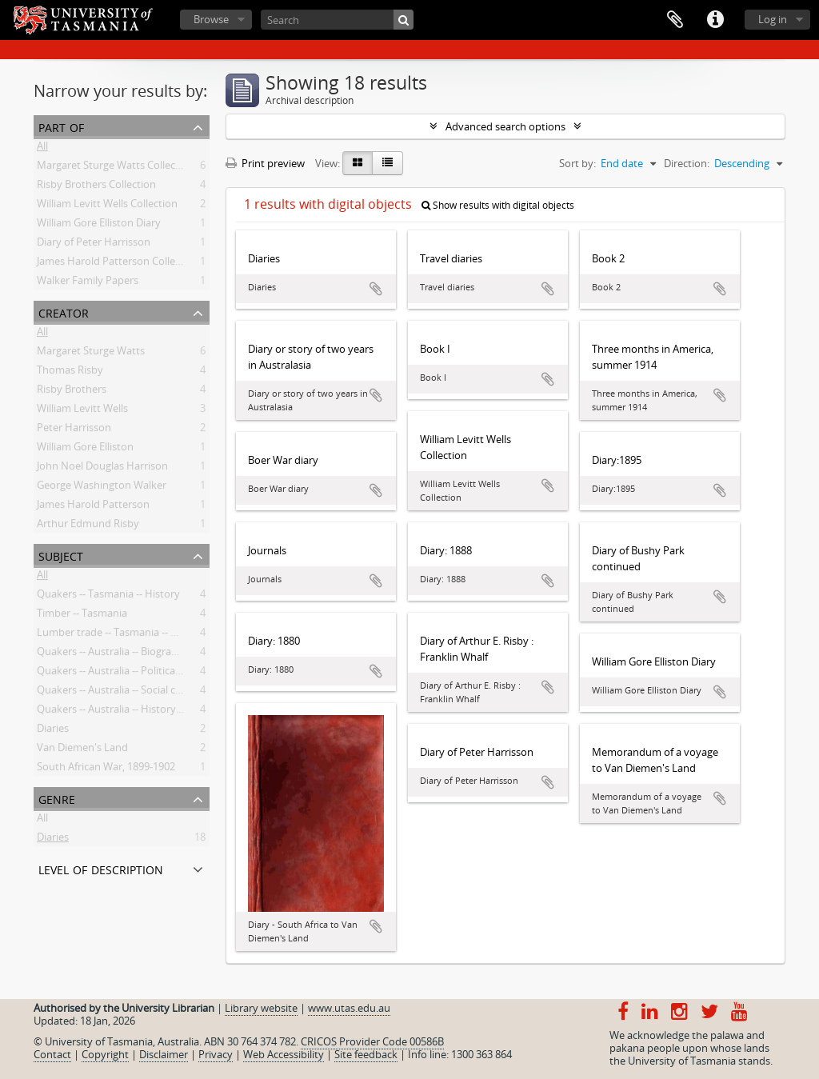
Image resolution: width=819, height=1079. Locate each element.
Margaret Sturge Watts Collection (115, 168)
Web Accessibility (283, 1054)
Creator (63, 311)
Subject (60, 554)
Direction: (686, 163)
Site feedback (366, 1054)
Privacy (215, 1054)
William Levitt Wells (82, 411)
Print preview (265, 163)
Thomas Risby (70, 373)
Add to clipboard (376, 289)
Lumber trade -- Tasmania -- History (121, 635)
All (42, 149)
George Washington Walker (101, 488)
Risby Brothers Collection (96, 187)
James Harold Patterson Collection (118, 264)
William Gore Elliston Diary (99, 225)
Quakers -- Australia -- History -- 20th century (142, 712)
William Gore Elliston (85, 449)
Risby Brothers (71, 392)
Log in (772, 19)
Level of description (100, 868)
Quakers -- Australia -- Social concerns (125, 692)
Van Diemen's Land (82, 750)
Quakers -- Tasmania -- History (108, 596)
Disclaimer (163, 1054)
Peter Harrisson (74, 430)
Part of (61, 126)
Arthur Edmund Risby (88, 526)
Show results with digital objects (497, 205)
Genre (56, 798)
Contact (52, 1054)
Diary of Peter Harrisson (93, 245)
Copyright (105, 1054)
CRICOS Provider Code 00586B (372, 1041)
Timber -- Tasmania (82, 616)
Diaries (53, 731)
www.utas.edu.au (349, 1008)
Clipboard (675, 20)
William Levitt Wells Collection (107, 206)
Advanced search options (505, 126)
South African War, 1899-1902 (106, 769)
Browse (211, 19)
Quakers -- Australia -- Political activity (125, 673)
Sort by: (577, 163)
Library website (261, 1008)
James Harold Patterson (93, 507)
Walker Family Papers (87, 283)
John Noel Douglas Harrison (102, 469)
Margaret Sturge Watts (91, 353)
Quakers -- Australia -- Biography (113, 654)
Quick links (715, 20)
